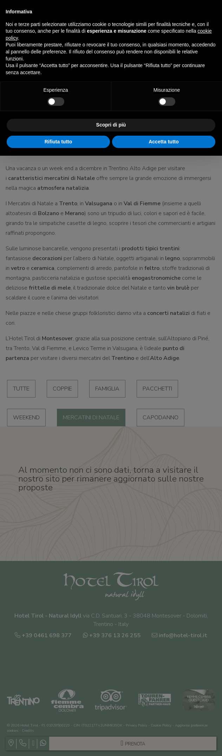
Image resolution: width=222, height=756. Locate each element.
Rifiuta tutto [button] (58, 141)
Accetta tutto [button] (164, 141)
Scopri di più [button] (111, 125)
